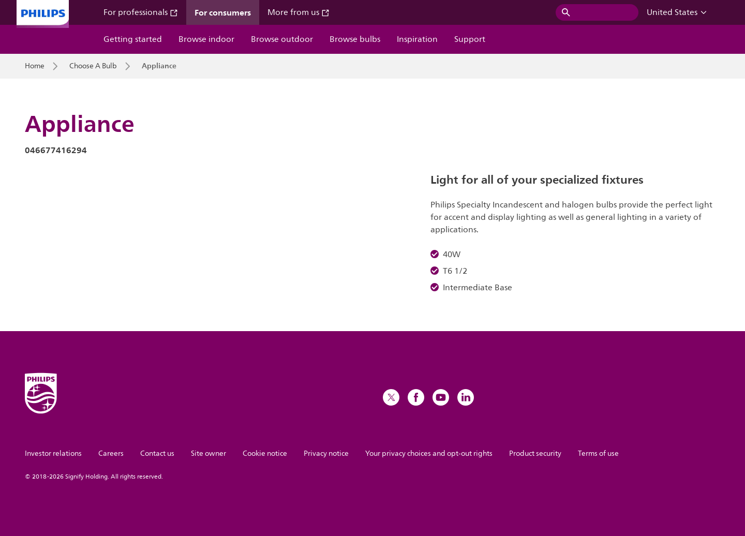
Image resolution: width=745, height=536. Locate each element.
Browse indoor (206, 39)
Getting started (132, 39)
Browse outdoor (282, 39)
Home (34, 66)
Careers (111, 453)
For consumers (223, 12)
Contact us (157, 453)
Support (469, 39)
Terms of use (598, 453)
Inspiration (417, 39)
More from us (298, 12)
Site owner (208, 453)
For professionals (140, 12)
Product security (535, 453)
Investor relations (53, 453)
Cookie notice (265, 453)
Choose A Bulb (93, 66)
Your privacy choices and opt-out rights (429, 453)
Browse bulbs (355, 39)
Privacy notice (326, 453)
